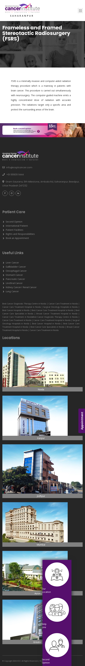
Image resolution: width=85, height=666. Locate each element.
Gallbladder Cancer (16, 266)
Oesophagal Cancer (16, 270)
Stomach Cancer (14, 274)
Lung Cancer (12, 291)
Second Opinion (14, 221)
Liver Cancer (12, 262)
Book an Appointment (17, 238)
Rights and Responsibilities (20, 233)
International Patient (17, 225)
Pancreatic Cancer (15, 279)
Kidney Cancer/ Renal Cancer (21, 287)
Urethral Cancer (14, 283)
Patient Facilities (14, 229)
